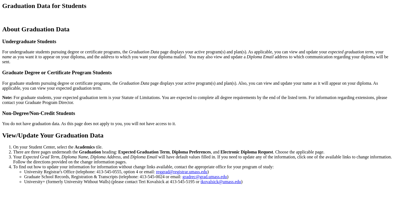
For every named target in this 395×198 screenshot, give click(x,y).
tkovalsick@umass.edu (221, 181)
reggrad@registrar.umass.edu (181, 171)
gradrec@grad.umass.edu (204, 176)
